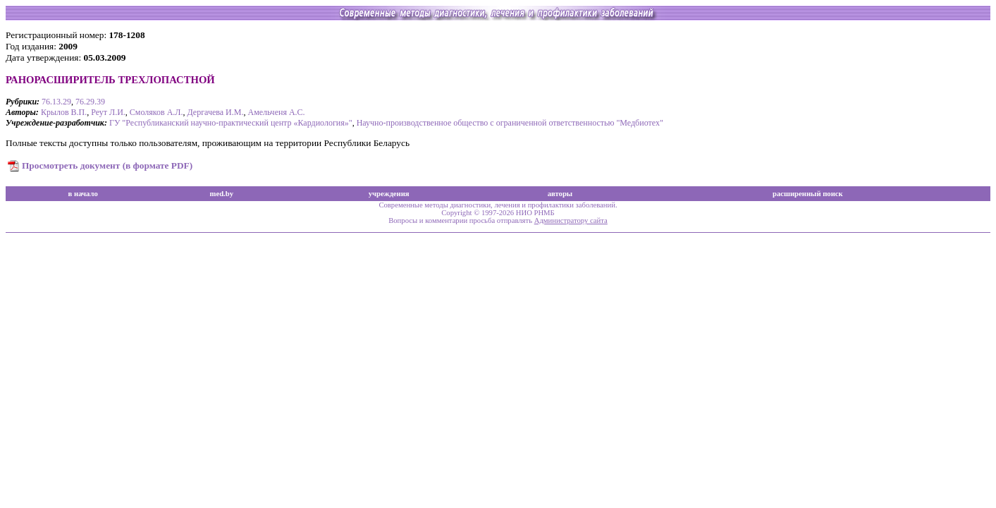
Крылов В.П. (64, 112)
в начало (83, 194)
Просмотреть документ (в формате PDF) (107, 165)
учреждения (389, 194)
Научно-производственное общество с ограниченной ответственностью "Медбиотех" (510, 123)
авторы (560, 194)
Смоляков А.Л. (156, 112)
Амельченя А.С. (276, 112)
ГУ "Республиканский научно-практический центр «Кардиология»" (230, 123)
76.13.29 (56, 102)
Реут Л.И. (108, 112)
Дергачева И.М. (215, 112)
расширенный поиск (808, 194)
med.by (221, 194)
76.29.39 (90, 102)
